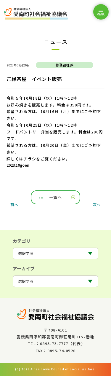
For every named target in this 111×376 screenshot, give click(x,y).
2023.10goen (18, 165)
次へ (97, 204)
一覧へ (55, 197)
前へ (14, 204)
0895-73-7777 (54, 343)
